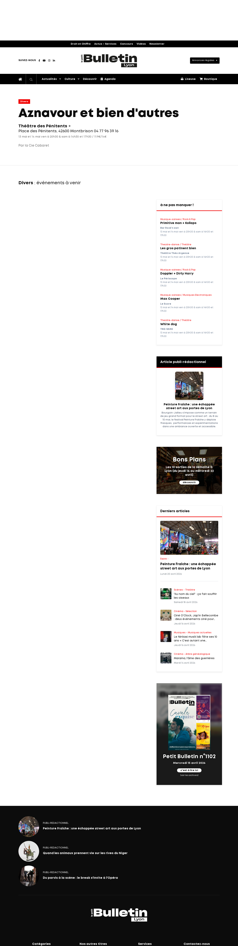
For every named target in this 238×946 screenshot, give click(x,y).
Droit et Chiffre (81, 44)
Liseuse (188, 79)
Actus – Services (105, 44)
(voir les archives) (189, 775)
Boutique (208, 79)
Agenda (108, 79)
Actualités (49, 79)
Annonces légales (203, 60)
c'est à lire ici (189, 770)
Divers (24, 102)
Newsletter (156, 44)
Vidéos (141, 44)
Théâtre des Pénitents (43, 126)
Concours (126, 44)
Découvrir (90, 79)
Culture (70, 79)
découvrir (189, 482)
